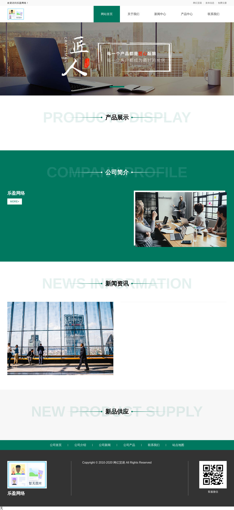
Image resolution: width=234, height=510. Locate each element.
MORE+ (14, 201)
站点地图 (178, 445)
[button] (117, 86)
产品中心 (187, 14)
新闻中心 (160, 14)
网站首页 (107, 14)
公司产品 (129, 445)
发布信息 (209, 3)
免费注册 (222, 3)
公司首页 (56, 445)
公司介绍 (80, 445)
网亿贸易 (197, 3)
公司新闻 (105, 445)
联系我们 (213, 14)
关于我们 (133, 14)
